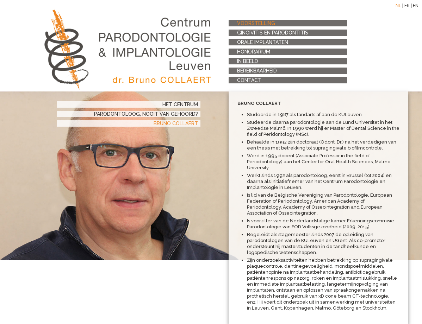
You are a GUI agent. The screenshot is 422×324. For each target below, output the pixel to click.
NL (398, 6)
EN (415, 6)
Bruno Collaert (176, 123)
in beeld (247, 61)
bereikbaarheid (257, 71)
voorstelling (256, 23)
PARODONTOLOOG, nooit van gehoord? (146, 114)
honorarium (253, 52)
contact (249, 80)
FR (407, 6)
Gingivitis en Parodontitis (272, 33)
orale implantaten (262, 42)
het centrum (180, 104)
